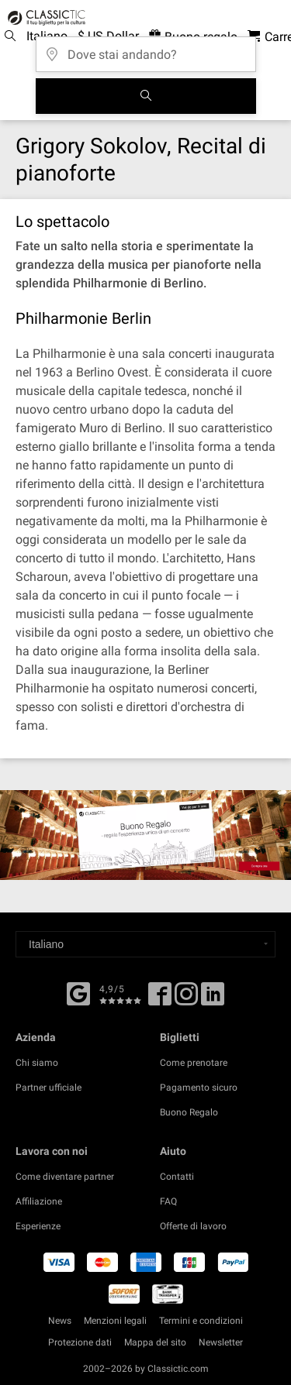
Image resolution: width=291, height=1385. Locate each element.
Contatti (177, 1176)
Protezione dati (80, 1342)
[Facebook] (78, 992)
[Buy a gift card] (145, 835)
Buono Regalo (189, 1112)
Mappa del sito (155, 1342)
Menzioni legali (115, 1320)
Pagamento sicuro (198, 1087)
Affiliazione (39, 1201)
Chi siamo (37, 1062)
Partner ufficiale (48, 1087)
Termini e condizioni (201, 1320)
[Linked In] (212, 999)
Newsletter (221, 1342)
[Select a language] (145, 944)
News (59, 1320)
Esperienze (38, 1226)
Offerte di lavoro (193, 1226)
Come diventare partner (65, 1176)
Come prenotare (193, 1062)
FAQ (168, 1201)
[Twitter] (186, 999)
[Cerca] (146, 96)
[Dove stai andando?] (146, 49)
